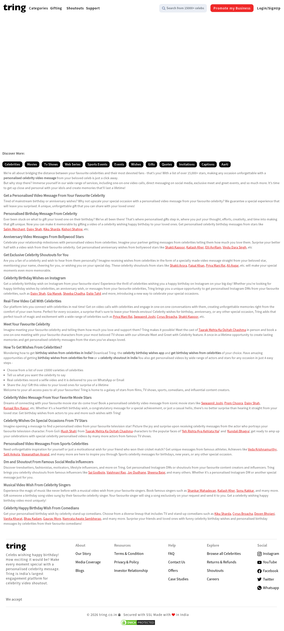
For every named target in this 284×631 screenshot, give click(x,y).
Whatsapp (268, 587)
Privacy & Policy (126, 562)
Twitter (265, 579)
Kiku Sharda (51, 229)
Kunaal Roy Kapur (16, 408)
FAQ (171, 553)
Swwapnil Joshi (144, 316)
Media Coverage (88, 562)
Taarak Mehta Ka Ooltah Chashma (222, 330)
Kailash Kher (195, 247)
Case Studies (178, 579)
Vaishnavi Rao (116, 472)
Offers (173, 570)
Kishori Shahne (72, 229)
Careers (213, 579)
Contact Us (176, 562)
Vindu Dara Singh (234, 247)
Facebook (267, 570)
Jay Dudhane (136, 472)
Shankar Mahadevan (202, 490)
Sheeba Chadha (74, 293)
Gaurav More (52, 518)
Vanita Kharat (13, 518)
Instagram (268, 553)
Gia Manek (54, 293)
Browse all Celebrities (224, 553)
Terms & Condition (129, 553)
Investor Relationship (131, 570)
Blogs (79, 570)
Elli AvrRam (213, 247)
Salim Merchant (14, 229)
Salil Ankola (12, 454)
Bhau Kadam (33, 518)
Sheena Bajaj (156, 472)
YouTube (267, 562)
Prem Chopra (233, 403)
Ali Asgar (233, 265)
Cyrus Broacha (167, 316)
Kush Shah (68, 431)
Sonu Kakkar (245, 490)
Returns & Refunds (221, 562)
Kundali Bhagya (238, 431)
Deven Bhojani (264, 513)
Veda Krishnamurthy (262, 449)
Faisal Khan (196, 265)
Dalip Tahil (93, 293)
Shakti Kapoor (175, 247)
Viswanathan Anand (35, 454)
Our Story (83, 553)
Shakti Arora (178, 265)
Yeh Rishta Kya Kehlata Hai (200, 431)
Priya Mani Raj (215, 265)
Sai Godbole (96, 472)
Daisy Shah (34, 229)
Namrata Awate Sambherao (82, 518)
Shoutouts (215, 570)
